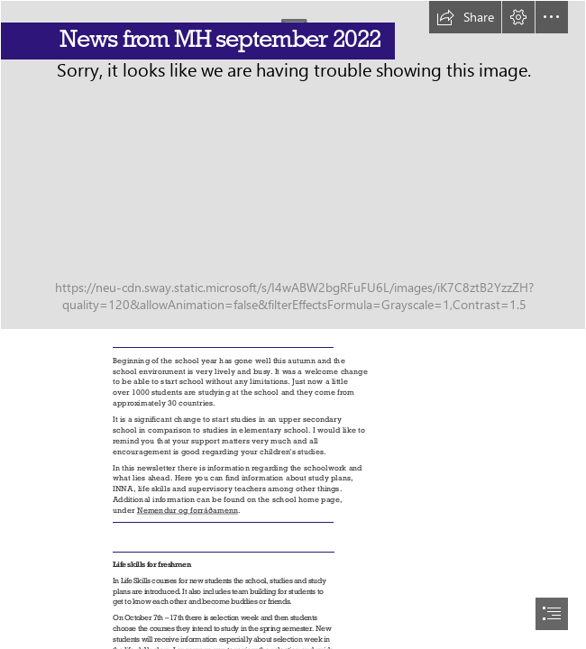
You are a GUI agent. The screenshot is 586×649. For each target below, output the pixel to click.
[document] (293, 324)
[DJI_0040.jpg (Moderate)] (293, 165)
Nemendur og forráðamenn (187, 510)
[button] (465, 17)
